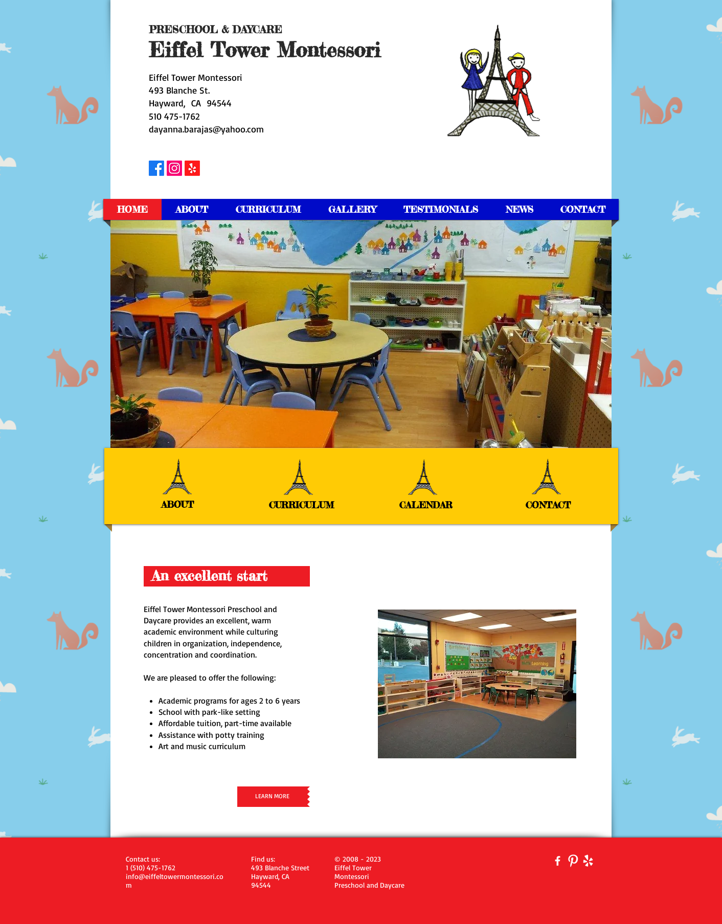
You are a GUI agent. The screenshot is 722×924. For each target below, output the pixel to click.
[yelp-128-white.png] (588, 860)
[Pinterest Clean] (573, 860)
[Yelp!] (192, 168)
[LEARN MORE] (272, 796)
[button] (361, 334)
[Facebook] (156, 168)
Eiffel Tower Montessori (195, 77)
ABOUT (177, 504)
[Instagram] (174, 168)
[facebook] (557, 860)
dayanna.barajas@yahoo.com (206, 128)
